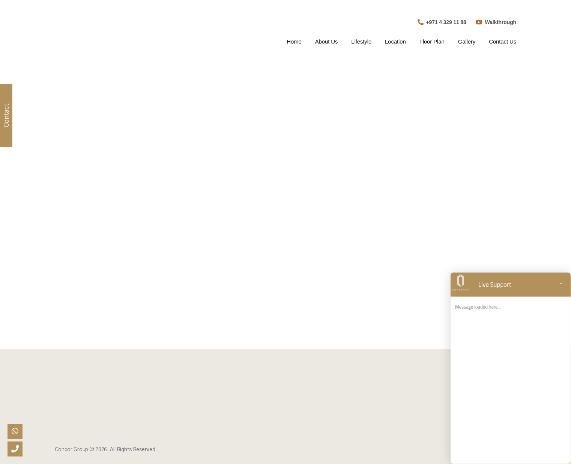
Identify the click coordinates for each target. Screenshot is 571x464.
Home (294, 41)
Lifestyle (361, 41)
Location (395, 41)
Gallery (467, 41)
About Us (326, 41)
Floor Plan (432, 41)
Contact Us (502, 41)
